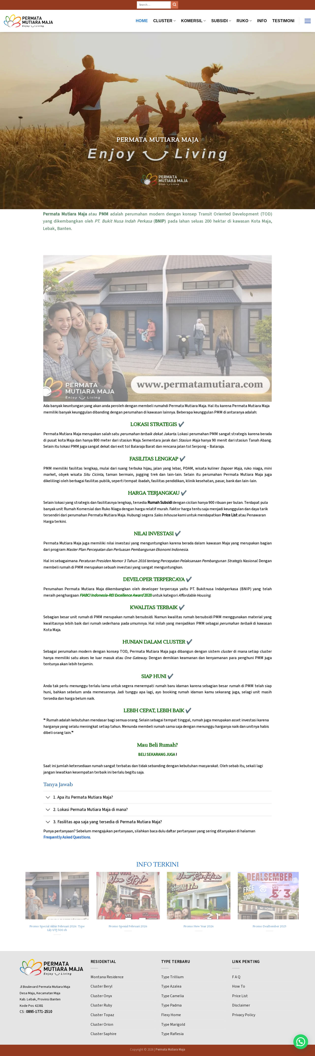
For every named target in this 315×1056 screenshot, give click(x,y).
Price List (240, 996)
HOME (142, 21)
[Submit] (174, 5)
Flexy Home (171, 1015)
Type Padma (171, 1005)
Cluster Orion (102, 1024)
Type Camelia (172, 996)
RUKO (244, 20)
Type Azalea (171, 986)
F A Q (236, 977)
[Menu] (307, 21)
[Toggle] (48, 797)
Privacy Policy (243, 1015)
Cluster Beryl (101, 986)
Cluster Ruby (101, 1005)
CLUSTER (164, 20)
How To (238, 986)
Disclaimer (241, 1005)
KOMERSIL (193, 20)
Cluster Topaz (102, 1015)
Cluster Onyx (101, 996)
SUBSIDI (221, 20)
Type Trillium (172, 977)
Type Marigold (173, 1024)
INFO (262, 21)
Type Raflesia (172, 1034)
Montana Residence (107, 977)
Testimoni (283, 21)
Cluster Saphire (103, 1034)
